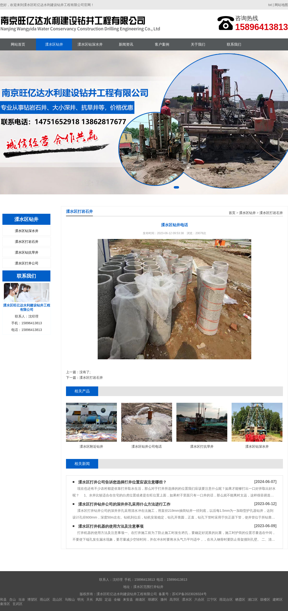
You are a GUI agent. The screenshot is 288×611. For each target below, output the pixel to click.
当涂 (21, 599)
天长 (89, 599)
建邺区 (278, 599)
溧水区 (187, 599)
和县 (3, 599)
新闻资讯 (126, 44)
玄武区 (17, 604)
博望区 (32, 599)
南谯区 (140, 599)
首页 (232, 213)
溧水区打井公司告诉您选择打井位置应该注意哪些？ (122, 482)
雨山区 (45, 599)
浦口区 (253, 599)
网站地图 (281, 5)
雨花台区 (226, 599)
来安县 (128, 599)
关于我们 (198, 44)
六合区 (199, 599)
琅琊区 (153, 599)
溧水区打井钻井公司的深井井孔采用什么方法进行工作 (124, 504)
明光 (80, 599)
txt (270, 5)
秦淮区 (5, 604)
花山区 (57, 599)
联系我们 (234, 44)
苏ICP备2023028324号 (189, 594)
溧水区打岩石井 (26, 242)
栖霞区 (240, 599)
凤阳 (99, 599)
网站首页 (18, 44)
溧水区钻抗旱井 (26, 252)
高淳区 (174, 599)
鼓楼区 (265, 599)
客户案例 (162, 44)
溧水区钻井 (54, 44)
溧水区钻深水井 (90, 44)
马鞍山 (70, 599)
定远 (108, 599)
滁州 (163, 599)
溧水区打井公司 (26, 263)
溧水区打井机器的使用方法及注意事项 (111, 526)
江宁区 (212, 599)
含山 (12, 599)
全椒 (117, 599)
